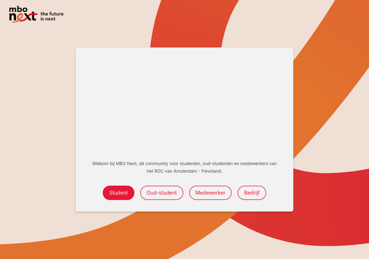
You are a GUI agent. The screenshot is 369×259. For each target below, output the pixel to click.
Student (118, 193)
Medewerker (211, 193)
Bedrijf (251, 193)
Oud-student (162, 193)
